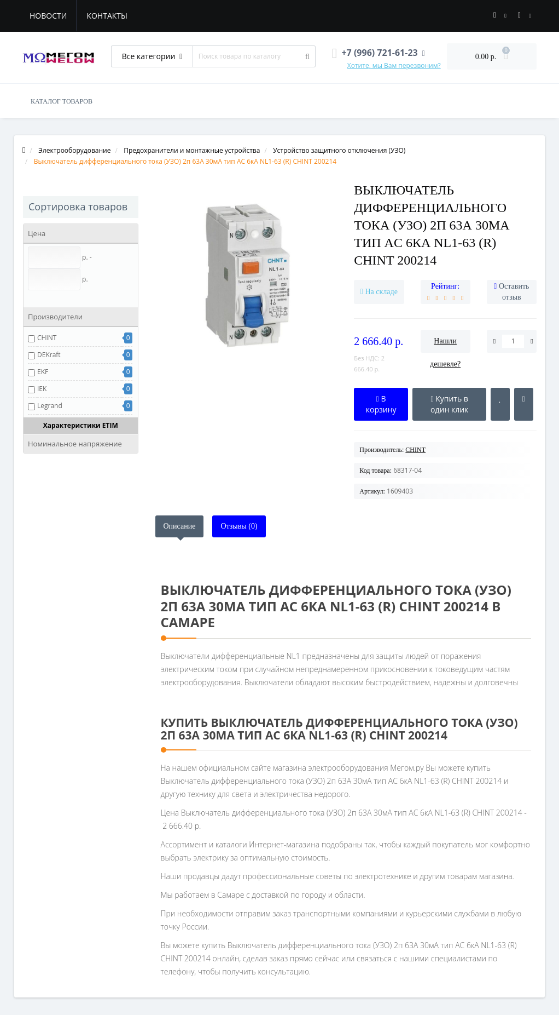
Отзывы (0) (238, 526)
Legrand (49, 405)
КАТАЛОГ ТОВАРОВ (61, 101)
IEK (41, 388)
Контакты (106, 15)
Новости (48, 15)
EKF (42, 371)
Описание (180, 526)
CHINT (46, 337)
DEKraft (49, 354)
